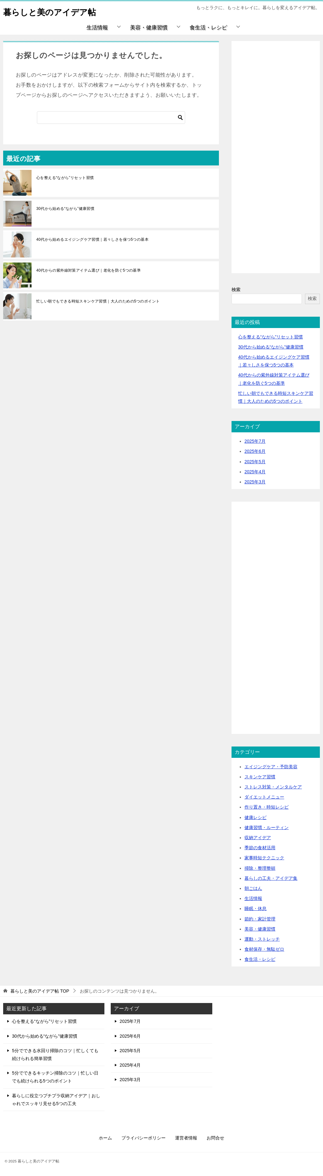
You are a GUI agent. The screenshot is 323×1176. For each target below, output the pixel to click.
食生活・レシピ (208, 28)
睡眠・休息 (255, 908)
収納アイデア (257, 837)
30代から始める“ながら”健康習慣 (65, 208)
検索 (236, 289)
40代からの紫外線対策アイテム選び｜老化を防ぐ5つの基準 (88, 270)
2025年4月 (255, 471)
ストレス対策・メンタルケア (273, 786)
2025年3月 (255, 481)
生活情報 (97, 28)
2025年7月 (255, 441)
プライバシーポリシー (143, 1137)
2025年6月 (255, 451)
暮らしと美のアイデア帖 (56, 11)
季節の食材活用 (259, 847)
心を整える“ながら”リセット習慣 (65, 178)
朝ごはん (253, 888)
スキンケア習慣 (259, 776)
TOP (39, 991)
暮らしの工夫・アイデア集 (270, 878)
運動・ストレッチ (262, 939)
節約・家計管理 (259, 918)
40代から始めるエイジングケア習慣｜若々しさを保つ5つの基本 (92, 239)
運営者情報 (186, 1137)
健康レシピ (255, 817)
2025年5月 (255, 461)
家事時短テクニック (264, 857)
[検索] (111, 117)
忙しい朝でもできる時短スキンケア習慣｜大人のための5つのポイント (98, 301)
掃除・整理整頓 (259, 868)
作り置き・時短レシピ (266, 807)
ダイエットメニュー (264, 796)
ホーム (105, 1137)
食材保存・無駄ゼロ (264, 949)
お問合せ (215, 1137)
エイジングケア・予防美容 (270, 766)
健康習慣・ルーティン (266, 827)
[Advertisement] (276, 164)
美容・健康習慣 (148, 28)
